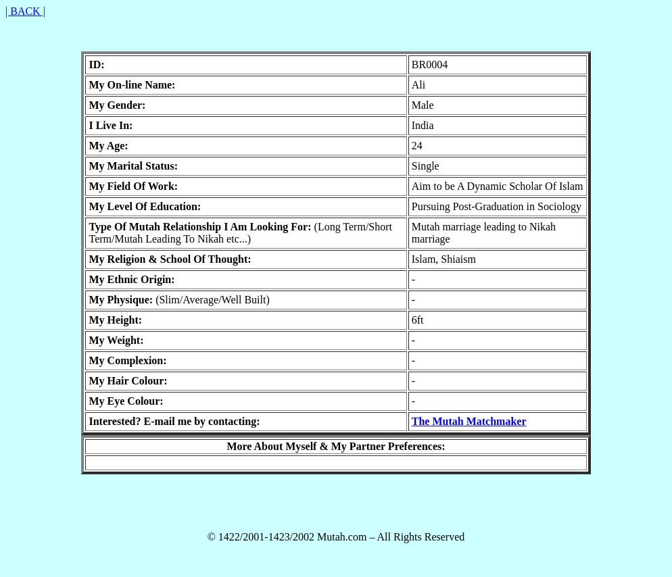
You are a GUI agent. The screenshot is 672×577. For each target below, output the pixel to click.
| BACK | (25, 11)
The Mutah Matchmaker (469, 421)
